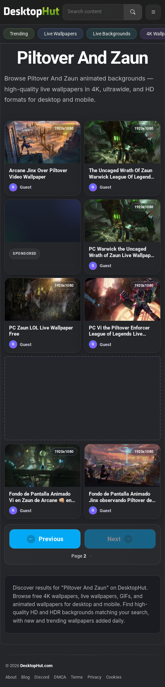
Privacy (94, 677)
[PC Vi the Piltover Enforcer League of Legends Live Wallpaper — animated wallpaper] (122, 315)
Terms (77, 677)
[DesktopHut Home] (31, 12)
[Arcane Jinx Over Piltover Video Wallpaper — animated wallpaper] (42, 158)
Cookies (114, 677)
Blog (25, 677)
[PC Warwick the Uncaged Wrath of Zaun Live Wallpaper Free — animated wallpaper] (122, 236)
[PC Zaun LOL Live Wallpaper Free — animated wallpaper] (42, 315)
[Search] (133, 12)
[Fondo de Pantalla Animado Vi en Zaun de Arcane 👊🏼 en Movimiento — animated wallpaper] (42, 481)
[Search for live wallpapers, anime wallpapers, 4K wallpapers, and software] (93, 11)
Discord (41, 677)
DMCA (60, 677)
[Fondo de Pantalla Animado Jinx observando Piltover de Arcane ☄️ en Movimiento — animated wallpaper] (122, 481)
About (10, 677)
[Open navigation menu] (153, 12)
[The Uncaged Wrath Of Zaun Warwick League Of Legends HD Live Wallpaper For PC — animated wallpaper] (122, 158)
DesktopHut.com (36, 665)
